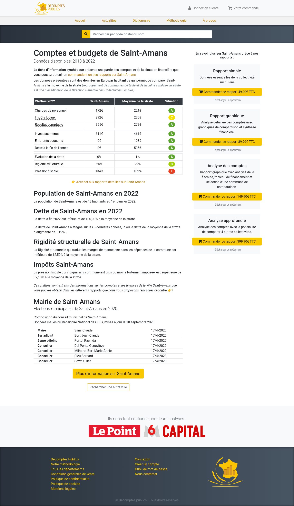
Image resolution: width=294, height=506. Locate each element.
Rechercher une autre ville (108, 387)
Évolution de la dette (49, 157)
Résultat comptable (49, 124)
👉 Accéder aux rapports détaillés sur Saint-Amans (108, 182)
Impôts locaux (45, 117)
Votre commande (243, 8)
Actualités (109, 20)
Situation (171, 101)
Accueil (80, 20)
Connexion (142, 459)
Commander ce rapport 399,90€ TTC (227, 241)
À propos (209, 20)
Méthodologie (176, 20)
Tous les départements (67, 469)
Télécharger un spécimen (227, 100)
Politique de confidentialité (70, 479)
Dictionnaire (141, 20)
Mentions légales (63, 489)
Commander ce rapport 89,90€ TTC (227, 142)
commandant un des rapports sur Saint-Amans (102, 75)
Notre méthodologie (65, 464)
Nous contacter (146, 474)
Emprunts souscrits (49, 141)
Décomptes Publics (65, 459)
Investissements (47, 134)
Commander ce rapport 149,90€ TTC (227, 196)
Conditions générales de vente (73, 474)
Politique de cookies (65, 484)
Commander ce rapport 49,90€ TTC (227, 92)
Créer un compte (147, 464)
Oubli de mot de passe (151, 469)
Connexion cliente (203, 8)
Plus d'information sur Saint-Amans (108, 373)
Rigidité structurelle (49, 164)
